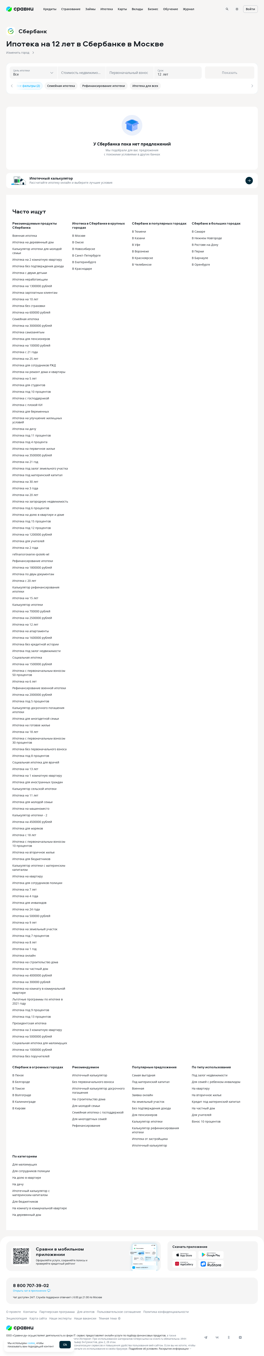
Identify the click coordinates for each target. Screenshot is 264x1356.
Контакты (30, 1311)
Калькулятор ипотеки (27, 604)
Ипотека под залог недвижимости (36, 650)
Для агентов (85, 1311)
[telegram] (206, 1337)
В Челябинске (142, 264)
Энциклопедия (16, 1317)
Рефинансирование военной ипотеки (39, 687)
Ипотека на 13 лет (25, 768)
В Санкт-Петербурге (86, 255)
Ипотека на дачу (24, 428)
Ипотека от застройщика (150, 1138)
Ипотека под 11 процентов (31, 435)
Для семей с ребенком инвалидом (216, 1081)
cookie (31, 1343)
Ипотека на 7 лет (24, 889)
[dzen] (240, 1337)
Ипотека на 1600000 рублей (32, 637)
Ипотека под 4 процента (29, 441)
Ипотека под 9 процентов (30, 1009)
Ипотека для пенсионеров (31, 338)
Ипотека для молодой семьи (32, 801)
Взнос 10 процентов (206, 1121)
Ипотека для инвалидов (29, 902)
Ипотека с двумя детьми (29, 272)
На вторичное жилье (207, 1094)
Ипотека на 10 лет (25, 298)
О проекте (13, 1311)
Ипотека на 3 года (25, 487)
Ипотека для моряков (27, 827)
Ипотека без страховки (28, 305)
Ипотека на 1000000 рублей (32, 1049)
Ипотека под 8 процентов (30, 755)
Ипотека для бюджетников (31, 858)
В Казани (138, 237)
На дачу (18, 1183)
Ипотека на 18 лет (25, 731)
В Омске (78, 241)
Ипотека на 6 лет (24, 681)
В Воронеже (140, 250)
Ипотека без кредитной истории (35, 643)
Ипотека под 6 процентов (30, 507)
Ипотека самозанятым (28, 331)
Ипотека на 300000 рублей (31, 981)
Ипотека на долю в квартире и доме (38, 514)
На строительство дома (88, 1098)
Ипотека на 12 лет (25, 624)
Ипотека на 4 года (25, 895)
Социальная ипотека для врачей (35, 761)
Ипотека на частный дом (30, 968)
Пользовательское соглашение (119, 1311)
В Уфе (136, 244)
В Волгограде (21, 1094)
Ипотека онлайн (24, 955)
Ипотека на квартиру (27, 875)
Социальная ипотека (27, 657)
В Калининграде (24, 1101)
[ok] (229, 1337)
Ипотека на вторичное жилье (33, 851)
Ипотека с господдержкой (30, 397)
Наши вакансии (85, 1317)
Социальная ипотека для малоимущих (39, 1042)
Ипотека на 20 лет (25, 494)
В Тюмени (139, 231)
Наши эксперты (60, 1317)
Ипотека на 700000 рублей (31, 610)
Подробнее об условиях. (143, 1347)
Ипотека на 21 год (25, 461)
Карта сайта (38, 1317)
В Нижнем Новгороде (207, 237)
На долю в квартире (26, 1177)
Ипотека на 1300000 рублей (32, 285)
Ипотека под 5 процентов (30, 700)
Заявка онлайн (142, 1094)
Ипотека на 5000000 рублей (32, 1036)
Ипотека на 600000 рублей (31, 312)
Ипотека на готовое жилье (31, 724)
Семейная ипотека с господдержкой (98, 1111)
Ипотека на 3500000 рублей (32, 454)
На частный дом (203, 1107)
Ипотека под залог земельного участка (40, 468)
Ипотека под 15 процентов (31, 520)
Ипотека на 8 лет (24, 941)
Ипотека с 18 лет (24, 834)
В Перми (198, 250)
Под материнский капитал (151, 1081)
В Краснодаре (82, 268)
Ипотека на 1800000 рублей (32, 567)
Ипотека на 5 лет (24, 378)
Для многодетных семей (89, 1118)
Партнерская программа (57, 1311)
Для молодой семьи (86, 1105)
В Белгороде (21, 1081)
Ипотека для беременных (30, 411)
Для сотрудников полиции (31, 1170)
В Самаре (198, 231)
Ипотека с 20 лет (24, 580)
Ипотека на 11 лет (25, 794)
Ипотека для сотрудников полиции (37, 882)
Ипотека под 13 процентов (31, 1016)
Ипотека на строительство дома (35, 961)
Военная (138, 1088)
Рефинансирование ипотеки (32, 560)
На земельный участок (148, 1101)
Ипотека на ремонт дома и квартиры (38, 371)
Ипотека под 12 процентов (31, 527)
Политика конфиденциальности (166, 1311)
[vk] (217, 1337)
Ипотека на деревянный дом (33, 241)
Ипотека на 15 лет (25, 597)
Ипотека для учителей (28, 540)
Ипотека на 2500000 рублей (32, 617)
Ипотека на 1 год (24, 948)
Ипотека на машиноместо (30, 808)
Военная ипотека (24, 235)
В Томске (18, 1088)
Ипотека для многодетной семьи (35, 718)
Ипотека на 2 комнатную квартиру (37, 259)
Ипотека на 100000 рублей (31, 345)
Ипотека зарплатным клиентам (34, 292)
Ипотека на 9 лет (24, 922)
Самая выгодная (143, 1074)
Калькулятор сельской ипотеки (34, 788)
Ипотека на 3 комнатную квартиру (37, 1029)
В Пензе (18, 1074)
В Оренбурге (201, 264)
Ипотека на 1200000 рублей (32, 534)
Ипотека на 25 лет (25, 358)
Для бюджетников (25, 1201)
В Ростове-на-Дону (205, 244)
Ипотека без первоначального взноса (39, 748)
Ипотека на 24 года (26, 908)
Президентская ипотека (29, 1022)
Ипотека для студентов (28, 384)
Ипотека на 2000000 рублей (32, 694)
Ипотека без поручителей (31, 1055)
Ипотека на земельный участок (34, 928)
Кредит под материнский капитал (216, 1101)
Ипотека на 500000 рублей (31, 915)
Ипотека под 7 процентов (30, 935)
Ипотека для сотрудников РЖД (34, 364)
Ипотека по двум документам (33, 573)
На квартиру (201, 1088)
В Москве (78, 235)
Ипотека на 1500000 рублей (32, 663)
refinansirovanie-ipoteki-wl (30, 553)
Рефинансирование (86, 1125)
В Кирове (19, 1107)
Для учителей (201, 1114)
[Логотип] (101, 1327)
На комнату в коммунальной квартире (39, 1207)
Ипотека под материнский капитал (37, 474)
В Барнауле (200, 257)
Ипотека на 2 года (25, 547)
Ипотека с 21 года (25, 351)
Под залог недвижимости (209, 1074)
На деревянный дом (26, 1214)
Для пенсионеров (144, 1114)
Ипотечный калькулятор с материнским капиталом (31, 1192)
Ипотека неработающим (30, 278)
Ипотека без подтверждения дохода (38, 265)
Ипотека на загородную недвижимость (40, 501)
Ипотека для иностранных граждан (37, 781)
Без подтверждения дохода (151, 1107)
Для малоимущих (24, 1163)
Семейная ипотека (25, 318)
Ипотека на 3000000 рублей (32, 325)
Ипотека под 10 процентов (31, 391)
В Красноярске (142, 257)
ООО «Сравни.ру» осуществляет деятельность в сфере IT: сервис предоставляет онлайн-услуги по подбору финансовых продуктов (86, 1334)
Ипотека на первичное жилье (33, 448)
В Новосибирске (83, 248)
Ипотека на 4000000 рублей (32, 974)
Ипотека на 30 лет (25, 481)
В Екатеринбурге (84, 261)
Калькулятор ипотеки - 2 (29, 814)
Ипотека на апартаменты (30, 630)
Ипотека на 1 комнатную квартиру (37, 775)
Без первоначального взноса (93, 1081)
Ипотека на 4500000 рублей (32, 821)
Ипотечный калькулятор (51, 177)
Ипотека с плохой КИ (27, 404)
